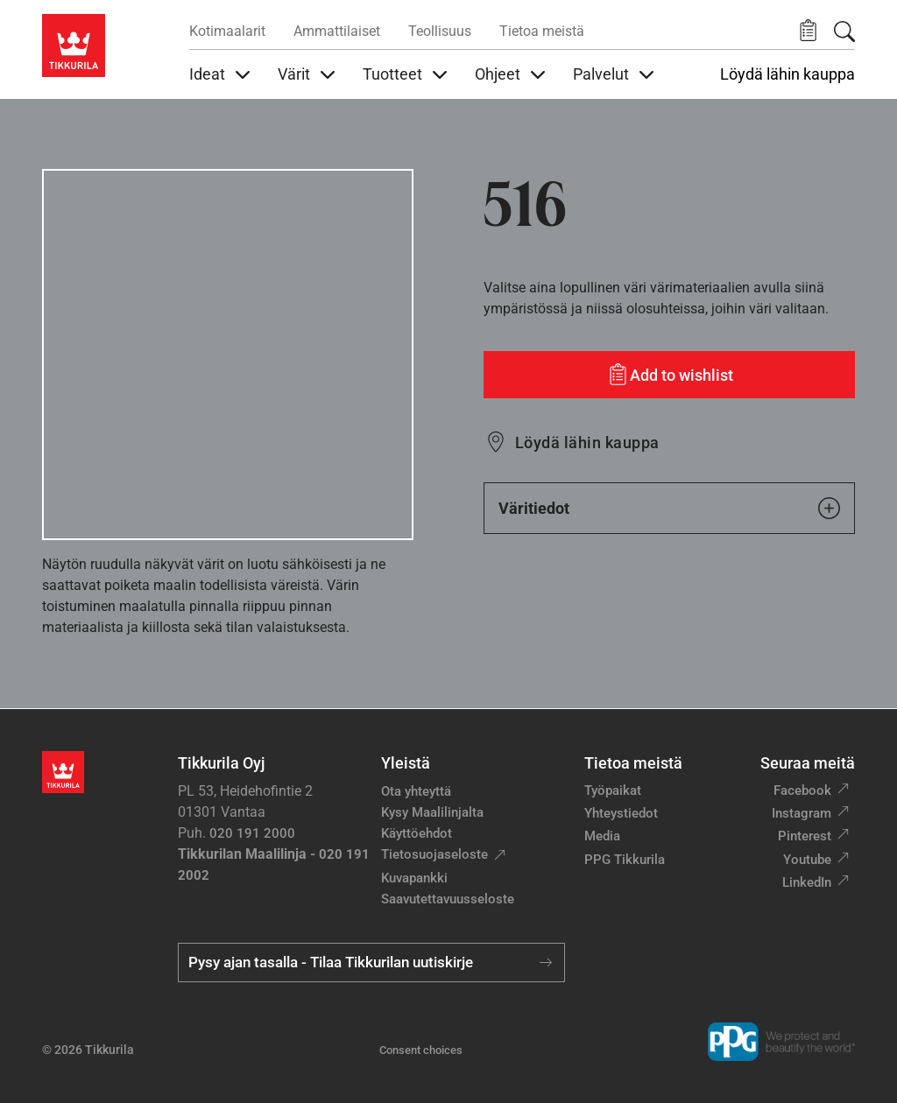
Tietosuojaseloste (434, 854)
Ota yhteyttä (416, 791)
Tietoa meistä (541, 31)
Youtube (807, 860)
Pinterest (804, 836)
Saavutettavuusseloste (447, 899)
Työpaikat (612, 790)
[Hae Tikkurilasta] (844, 31)
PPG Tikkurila (624, 860)
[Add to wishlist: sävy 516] (669, 374)
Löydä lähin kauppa (787, 74)
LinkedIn (806, 882)
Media (602, 836)
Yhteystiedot (621, 813)
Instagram (801, 813)
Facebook (802, 790)
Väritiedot (669, 508)
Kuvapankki (414, 878)
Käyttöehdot (416, 833)
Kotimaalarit (227, 31)
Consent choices (421, 1050)
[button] (808, 31)
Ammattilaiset (336, 31)
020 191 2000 (252, 833)
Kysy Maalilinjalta (432, 812)
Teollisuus (439, 31)
